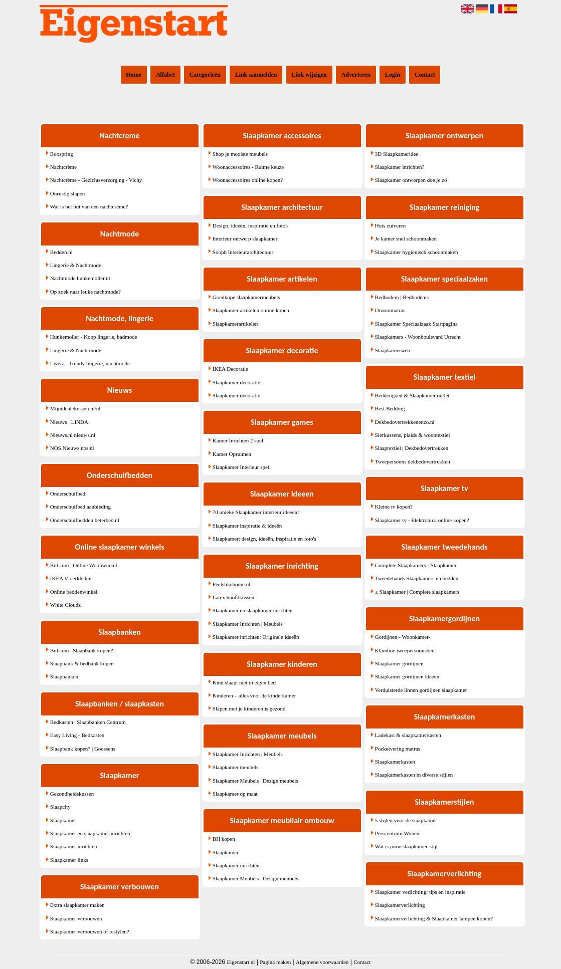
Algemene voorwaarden (322, 962)
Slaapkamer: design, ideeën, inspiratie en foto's (264, 539)
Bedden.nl (61, 252)
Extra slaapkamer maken (77, 905)
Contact (425, 74)
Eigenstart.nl (241, 962)
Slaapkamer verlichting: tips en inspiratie (420, 892)
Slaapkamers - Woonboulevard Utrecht (418, 337)
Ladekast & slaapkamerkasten (408, 735)
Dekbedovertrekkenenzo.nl (405, 422)
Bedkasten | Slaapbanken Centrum (88, 722)
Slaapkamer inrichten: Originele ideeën (256, 637)
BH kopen (224, 839)
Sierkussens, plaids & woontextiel (412, 435)
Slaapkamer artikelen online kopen (251, 310)
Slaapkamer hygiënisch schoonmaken (416, 252)
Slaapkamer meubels (235, 767)
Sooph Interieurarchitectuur (243, 252)
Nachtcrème (63, 167)
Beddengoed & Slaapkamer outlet (412, 395)
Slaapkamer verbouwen (76, 918)
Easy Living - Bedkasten (77, 735)
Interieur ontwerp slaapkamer (245, 238)
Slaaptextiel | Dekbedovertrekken (411, 448)
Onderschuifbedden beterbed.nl (84, 520)
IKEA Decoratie (230, 369)
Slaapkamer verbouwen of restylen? (89, 931)
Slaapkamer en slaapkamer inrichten (90, 833)
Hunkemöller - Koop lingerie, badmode (93, 337)
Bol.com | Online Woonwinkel (83, 565)
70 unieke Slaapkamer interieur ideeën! (256, 512)
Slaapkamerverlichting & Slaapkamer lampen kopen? (434, 918)
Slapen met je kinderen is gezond (249, 708)
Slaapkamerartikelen (235, 324)
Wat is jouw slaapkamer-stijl (406, 846)
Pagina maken (275, 962)
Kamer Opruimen (232, 454)
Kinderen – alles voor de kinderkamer (254, 695)
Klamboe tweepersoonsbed (405, 650)
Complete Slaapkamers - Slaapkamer (416, 565)
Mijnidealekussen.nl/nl (75, 408)
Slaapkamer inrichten (73, 846)
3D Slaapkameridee (396, 154)
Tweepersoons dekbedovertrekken (412, 461)
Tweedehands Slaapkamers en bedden (416, 578)
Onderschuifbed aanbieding (80, 507)
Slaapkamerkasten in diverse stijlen (414, 775)
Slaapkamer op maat (235, 794)
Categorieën (205, 74)
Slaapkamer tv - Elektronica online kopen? (422, 520)
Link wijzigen (308, 74)
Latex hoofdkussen (233, 597)
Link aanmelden (256, 74)
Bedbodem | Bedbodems (402, 297)
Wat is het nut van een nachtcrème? (89, 206)
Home (133, 74)
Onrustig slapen (67, 193)
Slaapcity (60, 807)
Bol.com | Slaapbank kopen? (81, 650)
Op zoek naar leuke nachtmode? (85, 292)
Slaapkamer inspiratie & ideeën (247, 526)
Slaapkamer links (69, 860)
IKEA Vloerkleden (71, 578)
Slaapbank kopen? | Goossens (82, 749)
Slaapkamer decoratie (236, 382)
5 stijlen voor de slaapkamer (406, 820)
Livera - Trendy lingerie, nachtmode (90, 363)
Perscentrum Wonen (397, 833)
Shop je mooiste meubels (240, 154)
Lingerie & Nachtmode (75, 265)
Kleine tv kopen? (394, 507)
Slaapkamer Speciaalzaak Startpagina (416, 324)
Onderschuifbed (67, 494)
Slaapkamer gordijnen (399, 663)
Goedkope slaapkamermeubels (246, 297)
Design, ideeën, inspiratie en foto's (251, 225)
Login (392, 74)
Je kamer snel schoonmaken (406, 238)
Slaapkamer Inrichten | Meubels (248, 624)
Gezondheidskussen (72, 794)
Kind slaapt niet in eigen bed (244, 682)
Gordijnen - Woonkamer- (403, 637)
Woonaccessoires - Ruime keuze (248, 167)
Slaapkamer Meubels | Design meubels (255, 781)
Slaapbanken (64, 676)
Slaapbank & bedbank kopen (82, 663)
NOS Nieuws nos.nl (72, 448)
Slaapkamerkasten (395, 762)
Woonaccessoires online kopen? (248, 180)
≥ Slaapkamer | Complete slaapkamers (417, 592)
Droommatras (390, 310)
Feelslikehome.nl (231, 584)
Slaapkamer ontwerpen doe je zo (411, 180)
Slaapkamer (63, 820)
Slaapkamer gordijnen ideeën (407, 676)
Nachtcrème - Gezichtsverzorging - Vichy (96, 180)
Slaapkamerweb (392, 350)
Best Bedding (390, 408)
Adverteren (355, 74)
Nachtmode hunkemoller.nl (80, 278)
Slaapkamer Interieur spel (241, 467)
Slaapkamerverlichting (400, 905)
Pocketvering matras (397, 749)
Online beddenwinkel (73, 592)
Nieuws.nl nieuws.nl (72, 435)
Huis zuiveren (390, 225)
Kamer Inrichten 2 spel (238, 440)
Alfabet (165, 74)
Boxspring (61, 154)
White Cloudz (65, 605)
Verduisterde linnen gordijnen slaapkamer (421, 690)
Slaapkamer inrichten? (400, 167)
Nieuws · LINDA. (70, 422)
